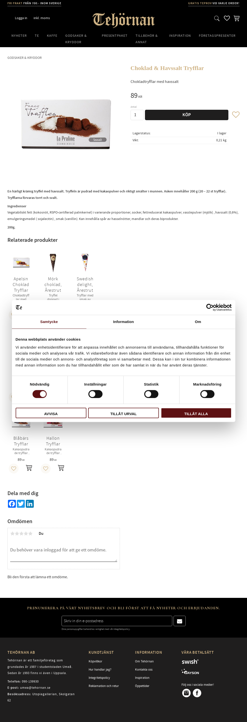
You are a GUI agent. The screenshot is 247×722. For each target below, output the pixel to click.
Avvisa (51, 414)
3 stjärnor (21, 533)
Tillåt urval (123, 414)
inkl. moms (42, 18)
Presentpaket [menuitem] (115, 35)
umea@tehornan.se (35, 688)
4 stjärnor (26, 533)
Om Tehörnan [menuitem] (144, 661)
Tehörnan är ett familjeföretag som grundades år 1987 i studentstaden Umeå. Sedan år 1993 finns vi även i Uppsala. (39, 666)
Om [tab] (198, 322)
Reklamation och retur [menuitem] (104, 686)
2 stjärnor (17, 533)
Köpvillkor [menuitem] (95, 661)
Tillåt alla (196, 414)
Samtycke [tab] (49, 322)
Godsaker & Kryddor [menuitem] (76, 38)
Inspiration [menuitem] (180, 35)
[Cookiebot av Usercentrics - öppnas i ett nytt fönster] (210, 307)
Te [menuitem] (37, 35)
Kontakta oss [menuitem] (143, 670)
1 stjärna (12, 533)
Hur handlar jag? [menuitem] (100, 670)
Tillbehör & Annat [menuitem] (147, 38)
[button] (217, 18)
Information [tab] (123, 322)
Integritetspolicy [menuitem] (99, 678)
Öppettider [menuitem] (142, 686)
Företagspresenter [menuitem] (217, 35)
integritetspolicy (121, 629)
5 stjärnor (30, 533)
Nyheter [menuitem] (19, 35)
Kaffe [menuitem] (52, 35)
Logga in (21, 18)
